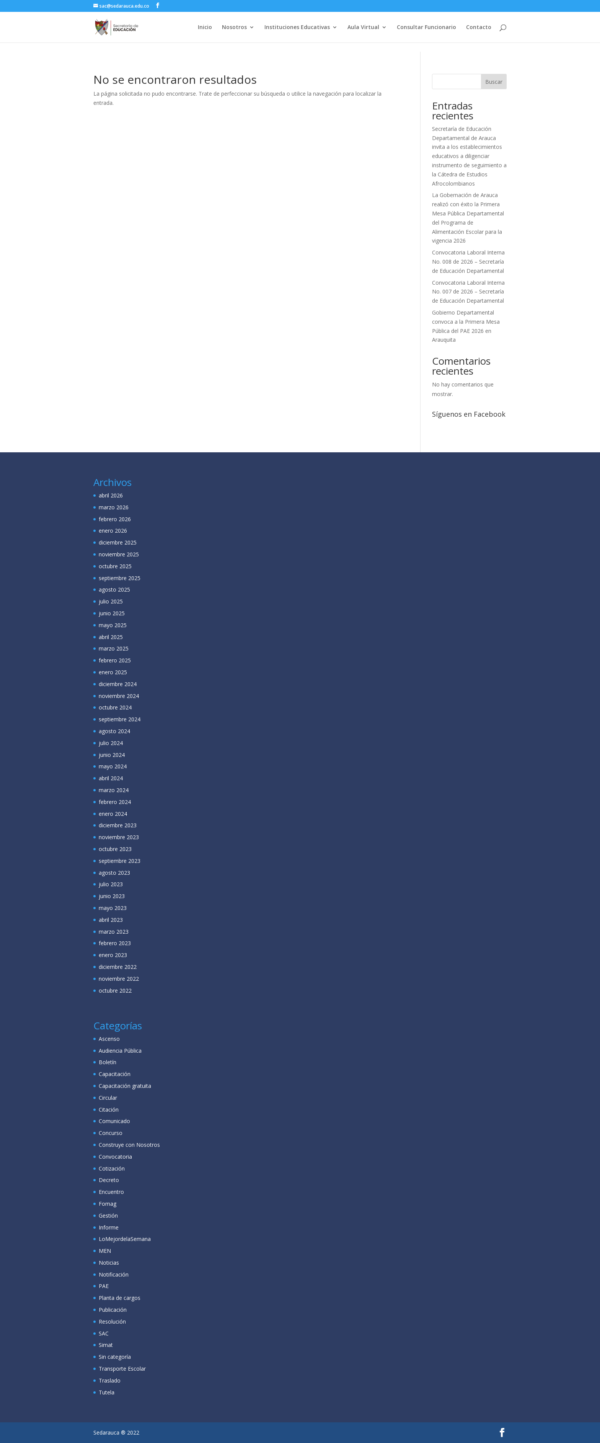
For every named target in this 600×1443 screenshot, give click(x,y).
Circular (108, 1097)
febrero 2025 (115, 660)
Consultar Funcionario (426, 27)
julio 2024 (111, 743)
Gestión (108, 1215)
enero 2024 (113, 813)
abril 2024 (111, 778)
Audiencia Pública (120, 1050)
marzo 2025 (114, 648)
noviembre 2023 (119, 837)
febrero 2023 (115, 943)
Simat (106, 1344)
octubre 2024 (115, 707)
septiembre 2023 (119, 860)
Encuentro (111, 1191)
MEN (105, 1250)
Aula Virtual (363, 27)
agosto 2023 (114, 872)
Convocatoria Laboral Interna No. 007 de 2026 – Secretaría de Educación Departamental (468, 292)
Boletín (107, 1062)
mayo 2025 (113, 625)
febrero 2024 (115, 801)
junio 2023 (112, 896)
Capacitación (114, 1074)
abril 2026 (111, 495)
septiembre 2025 (119, 578)
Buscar (493, 81)
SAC (104, 1333)
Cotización (112, 1168)
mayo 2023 (113, 907)
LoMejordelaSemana (125, 1238)
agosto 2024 (114, 731)
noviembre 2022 (119, 978)
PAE (104, 1286)
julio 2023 (111, 884)
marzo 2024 (114, 790)
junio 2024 (112, 754)
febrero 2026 (115, 519)
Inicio (205, 27)
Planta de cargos (119, 1297)
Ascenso (109, 1038)
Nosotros (234, 27)
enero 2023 (113, 955)
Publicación (113, 1309)
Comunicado (114, 1121)
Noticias (109, 1262)
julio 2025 (111, 601)
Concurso (110, 1132)
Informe (109, 1227)
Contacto (478, 27)
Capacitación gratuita (125, 1085)
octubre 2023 (115, 849)
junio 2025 (112, 613)
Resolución (112, 1321)
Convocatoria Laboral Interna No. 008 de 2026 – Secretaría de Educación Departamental (468, 261)
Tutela (106, 1392)
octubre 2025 (115, 566)
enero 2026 (113, 530)
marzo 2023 (114, 931)
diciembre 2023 (118, 825)
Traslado (110, 1380)
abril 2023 (111, 919)
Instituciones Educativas (297, 27)
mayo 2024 (113, 766)
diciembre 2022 (118, 966)
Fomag (107, 1203)
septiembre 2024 (119, 719)
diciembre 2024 (118, 684)
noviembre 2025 (119, 554)
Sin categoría (115, 1356)
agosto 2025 (114, 589)
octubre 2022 (115, 990)
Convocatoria (115, 1156)
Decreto (109, 1180)
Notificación (114, 1274)
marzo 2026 (114, 507)
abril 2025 (111, 637)
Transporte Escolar (122, 1368)
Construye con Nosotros (129, 1144)
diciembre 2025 (118, 542)
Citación (109, 1109)
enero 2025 (113, 672)
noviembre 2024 (119, 695)
